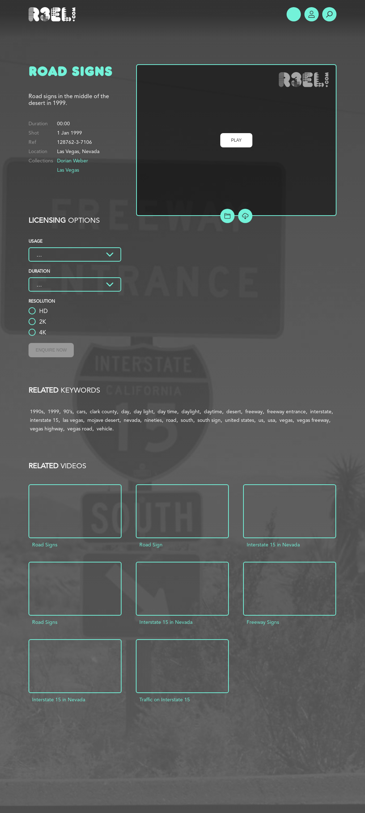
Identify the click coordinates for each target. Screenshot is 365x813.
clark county (103, 411)
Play (236, 140)
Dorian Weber (72, 160)
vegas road (79, 428)
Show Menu (294, 14)
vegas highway (46, 428)
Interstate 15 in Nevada (273, 544)
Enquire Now (51, 350)
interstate (320, 411)
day (125, 411)
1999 (53, 411)
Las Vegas (68, 170)
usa (271, 420)
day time (167, 411)
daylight (190, 411)
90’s (67, 411)
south (187, 420)
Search (329, 14)
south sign (209, 420)
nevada (132, 420)
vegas (286, 420)
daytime (213, 411)
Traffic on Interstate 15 (164, 699)
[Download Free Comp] (245, 216)
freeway (254, 411)
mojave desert (103, 420)
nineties (153, 420)
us (260, 420)
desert (233, 411)
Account (311, 14)
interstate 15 (44, 420)
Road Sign (151, 544)
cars (81, 411)
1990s (36, 411)
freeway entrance (286, 411)
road (171, 420)
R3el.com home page (53, 14)
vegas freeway (313, 420)
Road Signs (44, 544)
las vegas (73, 420)
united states (239, 420)
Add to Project (227, 216)
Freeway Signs (263, 622)
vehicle (104, 428)
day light (143, 411)
